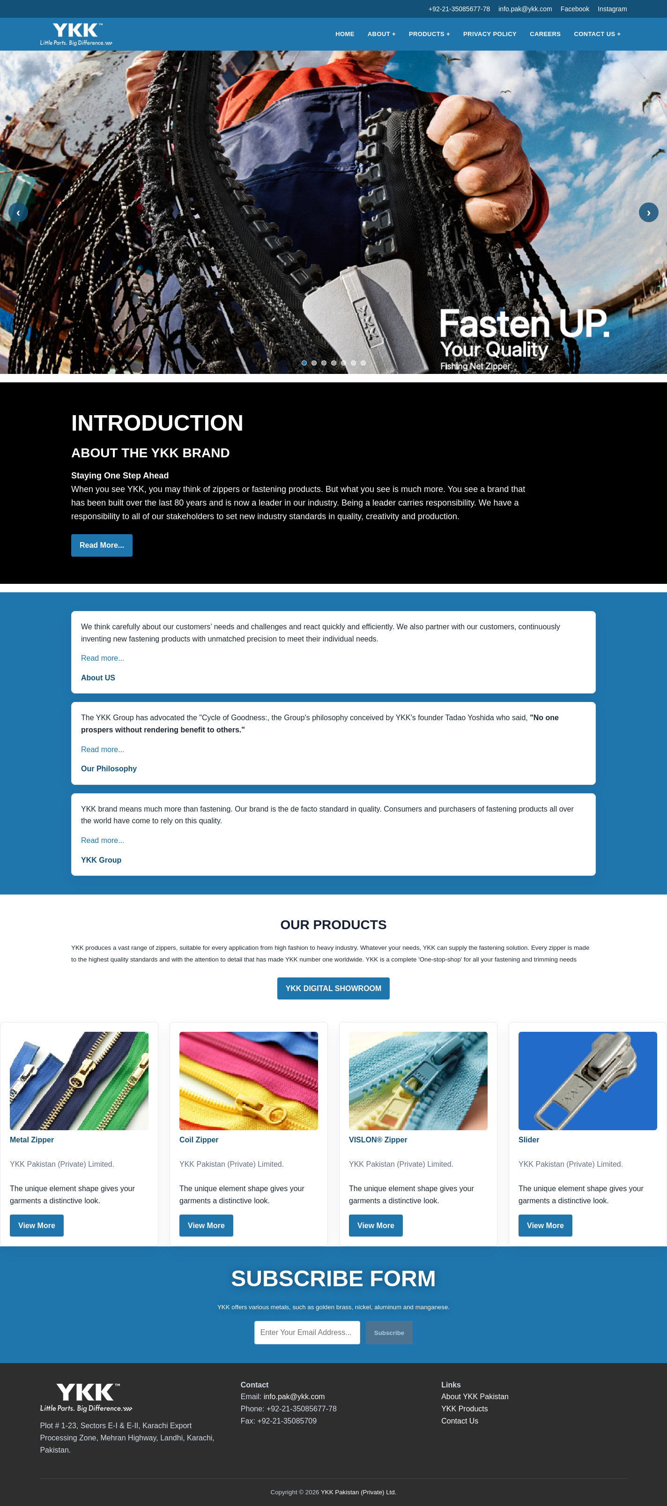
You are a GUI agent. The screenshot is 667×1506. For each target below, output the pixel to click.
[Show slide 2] (314, 362)
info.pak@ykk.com (525, 9)
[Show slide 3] (323, 362)
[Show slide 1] (304, 362)
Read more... (102, 658)
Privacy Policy (490, 33)
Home (345, 33)
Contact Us (594, 33)
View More (36, 1226)
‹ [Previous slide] (18, 212)
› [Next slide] (649, 212)
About (379, 33)
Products (427, 33)
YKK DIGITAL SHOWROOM (334, 988)
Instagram (612, 9)
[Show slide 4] (333, 362)
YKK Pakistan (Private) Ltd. (359, 1492)
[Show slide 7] (363, 362)
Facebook (575, 9)
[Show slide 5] (343, 362)
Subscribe (389, 1332)
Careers (545, 33)
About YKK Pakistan (475, 1397)
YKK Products (464, 1409)
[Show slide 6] (353, 362)
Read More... (102, 545)
